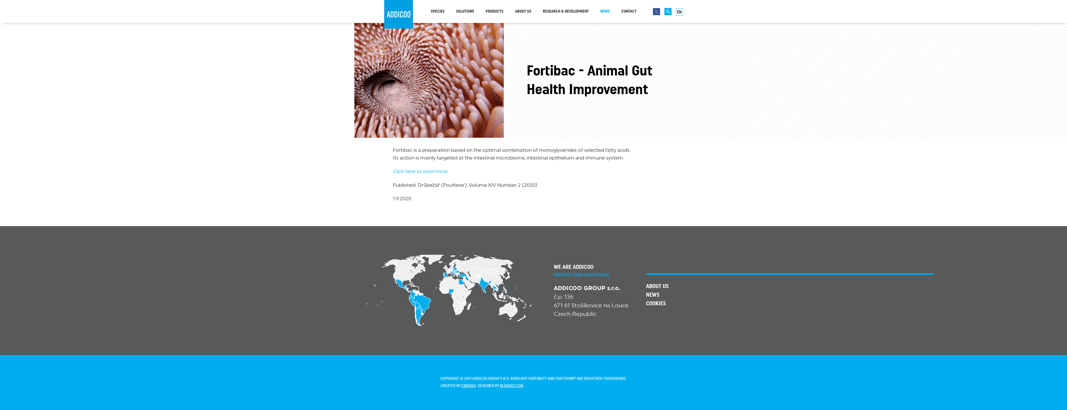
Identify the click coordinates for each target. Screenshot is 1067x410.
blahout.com (511, 386)
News (605, 11)
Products (494, 11)
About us (523, 11)
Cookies (656, 303)
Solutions (465, 11)
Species (438, 11)
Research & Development (566, 11)
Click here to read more (420, 171)
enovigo (469, 386)
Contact (629, 11)
